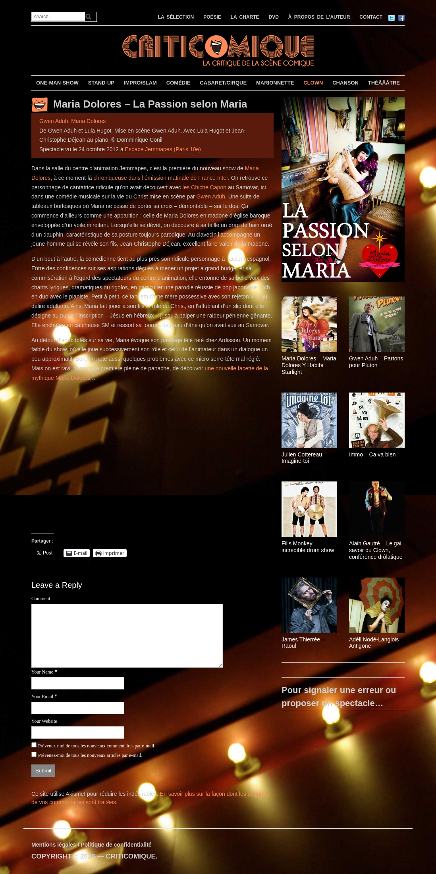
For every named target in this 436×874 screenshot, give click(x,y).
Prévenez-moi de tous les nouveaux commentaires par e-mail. (96, 746)
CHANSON (345, 83)
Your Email (42, 696)
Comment (40, 598)
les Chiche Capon (205, 187)
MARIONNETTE (275, 83)
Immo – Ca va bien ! (374, 454)
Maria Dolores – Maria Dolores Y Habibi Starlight (309, 365)
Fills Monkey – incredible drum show (308, 546)
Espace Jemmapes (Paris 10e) (163, 149)
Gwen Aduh (53, 121)
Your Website (44, 721)
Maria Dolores (88, 121)
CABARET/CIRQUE (223, 83)
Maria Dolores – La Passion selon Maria (150, 104)
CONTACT (370, 17)
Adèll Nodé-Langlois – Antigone (376, 642)
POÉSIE (212, 17)
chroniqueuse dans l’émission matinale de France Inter (160, 178)
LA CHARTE (245, 17)
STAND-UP (101, 83)
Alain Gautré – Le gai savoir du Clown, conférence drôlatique (376, 550)
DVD (274, 17)
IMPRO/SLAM (140, 83)
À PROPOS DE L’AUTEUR (319, 17)
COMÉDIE (178, 83)
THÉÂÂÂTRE (384, 83)
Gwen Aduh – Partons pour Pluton (376, 361)
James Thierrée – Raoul (303, 642)
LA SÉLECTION (176, 17)
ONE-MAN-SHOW (57, 83)
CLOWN (313, 83)
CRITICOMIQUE (131, 856)
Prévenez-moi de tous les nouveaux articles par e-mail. (90, 755)
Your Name (42, 672)
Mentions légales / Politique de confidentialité (91, 844)
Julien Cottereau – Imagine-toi (304, 457)
